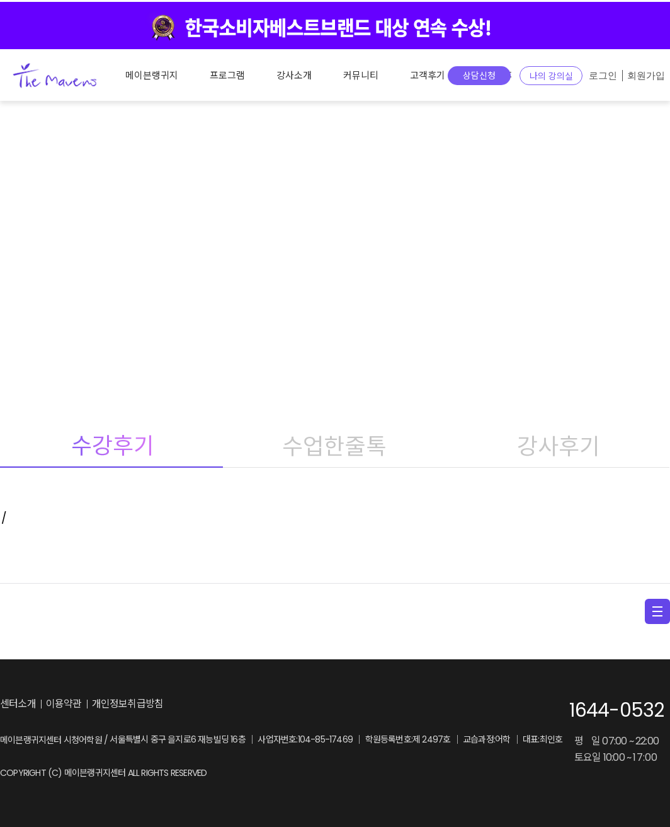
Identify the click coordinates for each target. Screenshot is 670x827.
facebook (265, 704)
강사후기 (557, 446)
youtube (291, 704)
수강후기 (111, 446)
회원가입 (646, 76)
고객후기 (427, 75)
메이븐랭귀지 (151, 75)
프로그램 (227, 75)
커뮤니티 (360, 75)
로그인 (603, 76)
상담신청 (479, 75)
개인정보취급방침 (128, 704)
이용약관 (64, 704)
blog (210, 704)
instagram (239, 704)
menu (657, 611)
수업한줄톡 (334, 446)
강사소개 (294, 75)
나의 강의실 (551, 76)
